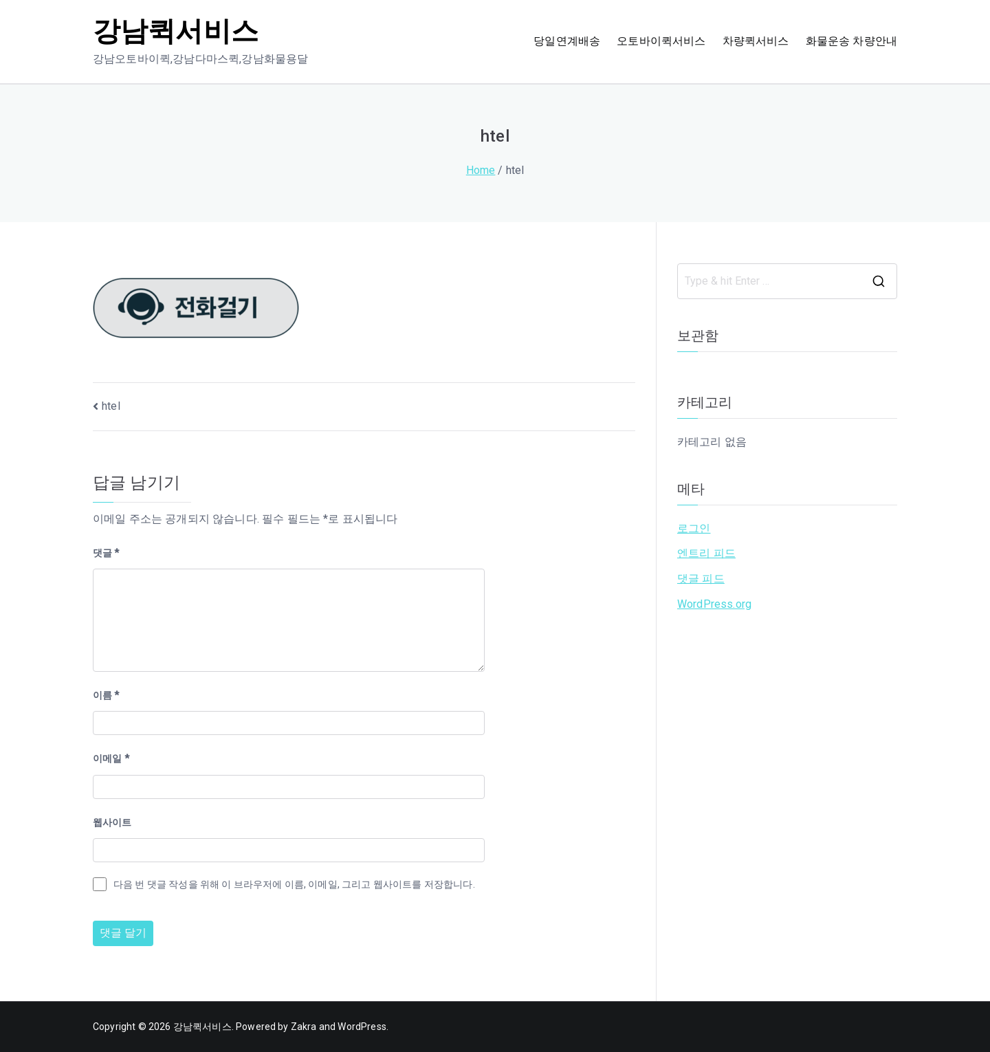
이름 (106, 695)
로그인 (693, 528)
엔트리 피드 (706, 553)
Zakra (304, 1026)
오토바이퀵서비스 (661, 40)
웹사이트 (112, 822)
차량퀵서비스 (756, 40)
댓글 (106, 552)
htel (111, 406)
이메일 (111, 758)
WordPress (362, 1026)
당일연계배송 (567, 40)
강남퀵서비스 (175, 31)
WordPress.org (714, 604)
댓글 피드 (701, 578)
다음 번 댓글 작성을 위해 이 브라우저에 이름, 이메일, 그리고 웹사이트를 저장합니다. (294, 884)
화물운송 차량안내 (851, 40)
